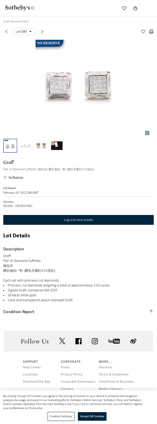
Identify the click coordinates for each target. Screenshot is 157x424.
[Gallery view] (147, 133)
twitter (62, 341)
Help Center (32, 367)
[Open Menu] (146, 8)
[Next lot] (42, 31)
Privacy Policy (71, 374)
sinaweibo (133, 341)
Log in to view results (78, 220)
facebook (78, 341)
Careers (67, 389)
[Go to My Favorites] (124, 8)
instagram (95, 341)
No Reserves (16, 177)
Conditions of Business (116, 381)
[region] (78, 407)
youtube (114, 341)
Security (105, 367)
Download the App (36, 381)
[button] (78, 82)
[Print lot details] (151, 31)
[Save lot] (143, 31)
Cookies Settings (61, 416)
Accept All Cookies (92, 416)
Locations (30, 374)
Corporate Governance (78, 381)
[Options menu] (24, 31)
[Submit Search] (113, 8)
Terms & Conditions (114, 374)
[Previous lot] (6, 31)
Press (65, 367)
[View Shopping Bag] (135, 8)
